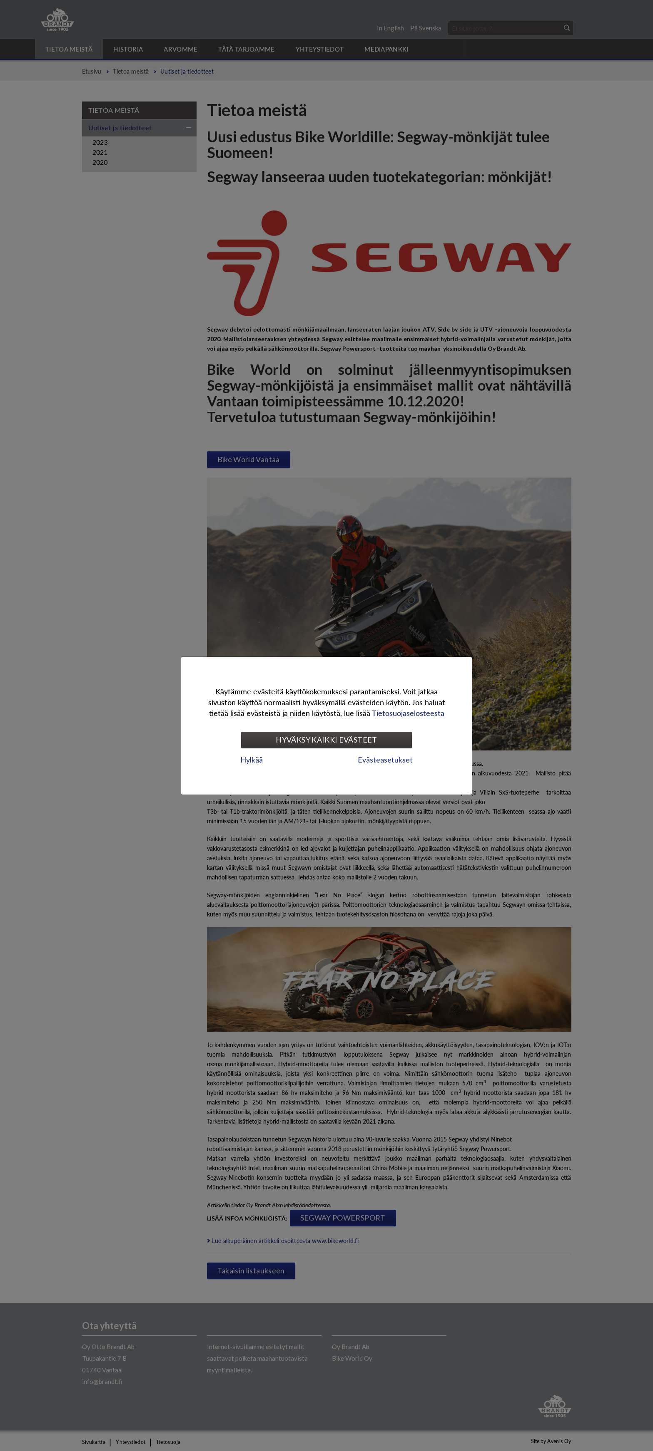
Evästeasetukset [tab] (385, 759)
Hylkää (251, 759)
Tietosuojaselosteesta (408, 713)
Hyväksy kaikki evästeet (326, 739)
